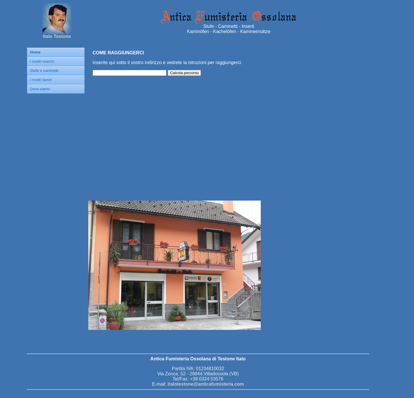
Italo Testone (57, 34)
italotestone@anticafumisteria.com (206, 384)
